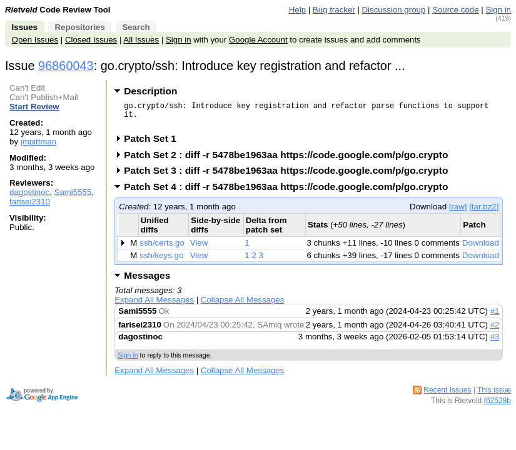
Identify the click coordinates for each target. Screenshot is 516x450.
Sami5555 (73, 192)
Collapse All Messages (242, 305)
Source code (455, 9)
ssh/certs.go (162, 248)
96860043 (66, 65)
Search (135, 27)
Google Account (258, 39)
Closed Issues (91, 39)
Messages (147, 281)
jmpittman (39, 141)
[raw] (458, 212)
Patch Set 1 (154, 144)
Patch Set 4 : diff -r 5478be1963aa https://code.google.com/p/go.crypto (290, 192)
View (199, 248)
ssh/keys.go (161, 261)
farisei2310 (29, 201)
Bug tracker (334, 9)
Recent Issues (447, 395)
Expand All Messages (154, 305)
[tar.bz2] (483, 212)
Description (150, 91)
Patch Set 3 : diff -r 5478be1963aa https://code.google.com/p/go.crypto (290, 176)
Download (480, 248)
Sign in (498, 9)
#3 (495, 342)
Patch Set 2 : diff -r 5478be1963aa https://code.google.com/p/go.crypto (290, 160)
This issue (494, 395)
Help (297, 9)
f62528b (497, 406)
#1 (495, 316)
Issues (25, 27)
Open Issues (35, 39)
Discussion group (394, 9)
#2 (495, 330)
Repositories (79, 27)
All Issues (141, 39)
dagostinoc (29, 192)
